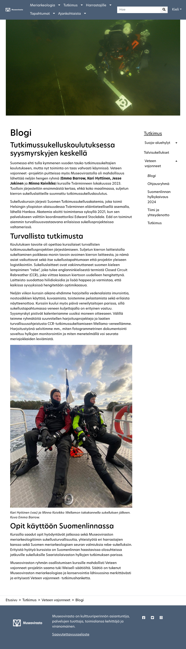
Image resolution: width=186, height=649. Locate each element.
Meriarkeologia (42, 5)
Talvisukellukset (156, 153)
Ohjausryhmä (158, 184)
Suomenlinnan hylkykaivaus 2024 (159, 197)
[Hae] (138, 10)
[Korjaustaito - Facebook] (143, 618)
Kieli (175, 9)
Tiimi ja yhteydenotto (158, 213)
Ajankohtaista (69, 14)
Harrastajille (96, 5)
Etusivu (11, 600)
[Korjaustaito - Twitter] (152, 618)
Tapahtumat (40, 14)
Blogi (151, 176)
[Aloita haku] (164, 10)
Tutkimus (70, 5)
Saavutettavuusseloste (70, 634)
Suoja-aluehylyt (157, 143)
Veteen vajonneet (153, 164)
